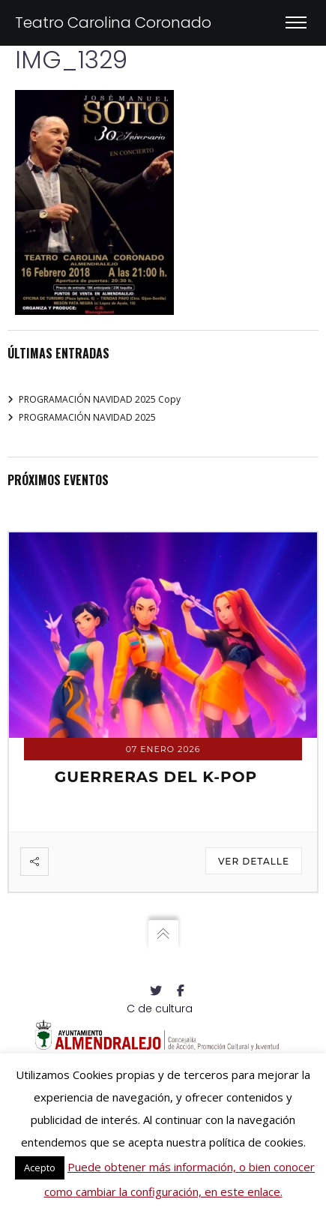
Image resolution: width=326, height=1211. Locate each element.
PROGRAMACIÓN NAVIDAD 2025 (87, 417)
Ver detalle (253, 861)
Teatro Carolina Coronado (113, 22)
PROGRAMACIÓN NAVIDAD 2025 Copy (100, 399)
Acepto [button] (39, 1167)
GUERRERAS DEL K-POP (156, 777)
